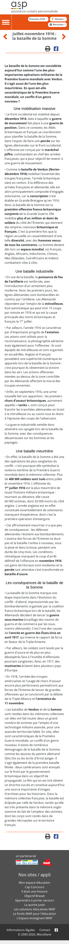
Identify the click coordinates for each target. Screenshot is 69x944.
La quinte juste (34, 905)
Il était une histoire (34, 891)
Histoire (57, 19)
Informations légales (21, 930)
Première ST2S (37, 19)
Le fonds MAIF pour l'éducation (34, 914)
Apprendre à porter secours (34, 900)
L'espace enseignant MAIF (34, 918)
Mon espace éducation (34, 883)
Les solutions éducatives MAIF (34, 909)
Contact (44, 930)
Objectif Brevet (34, 896)
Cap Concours (34, 887)
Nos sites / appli (34, 874)
